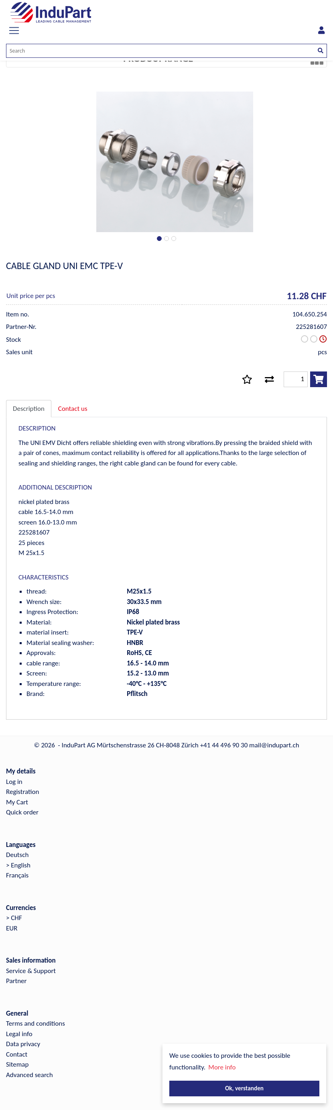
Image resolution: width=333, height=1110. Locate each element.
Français (17, 875)
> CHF (14, 918)
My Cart (17, 802)
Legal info (19, 1034)
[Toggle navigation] (14, 30)
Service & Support (31, 971)
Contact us (72, 408)
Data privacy (23, 1044)
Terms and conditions (35, 1023)
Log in (14, 781)
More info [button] (222, 1067)
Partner (16, 981)
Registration (22, 792)
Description (29, 408)
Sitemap (17, 1064)
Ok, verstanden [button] (244, 1088)
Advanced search (29, 1075)
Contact (16, 1054)
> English (18, 865)
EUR (11, 928)
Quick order (22, 812)
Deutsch (17, 855)
